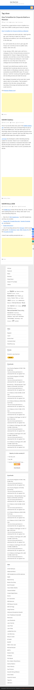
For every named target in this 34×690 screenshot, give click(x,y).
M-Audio (22, 228)
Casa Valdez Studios (12, 587)
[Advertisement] (17, 102)
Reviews (9, 276)
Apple (8, 577)
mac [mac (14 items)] (17, 300)
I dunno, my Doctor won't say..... (16, 462)
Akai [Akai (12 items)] (8, 291)
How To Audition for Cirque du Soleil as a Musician (15, 31)
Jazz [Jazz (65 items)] (9, 300)
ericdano (13, 22)
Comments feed (11, 341)
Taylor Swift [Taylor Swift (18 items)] (15, 316)
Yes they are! (12, 456)
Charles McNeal (11, 590)
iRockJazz (9, 617)
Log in (8, 335)
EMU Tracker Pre (24, 230)
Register (9, 333)
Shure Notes (10, 674)
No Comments (21, 122)
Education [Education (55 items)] (10, 296)
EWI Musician (10, 601)
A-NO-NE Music (11, 568)
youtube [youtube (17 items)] (17, 321)
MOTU (9, 650)
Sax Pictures (10, 669)
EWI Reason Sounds (12, 604)
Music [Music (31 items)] (23, 302)
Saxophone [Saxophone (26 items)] (10, 312)
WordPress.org (11, 344)
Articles (5, 114)
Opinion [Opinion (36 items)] (12, 306)
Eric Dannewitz (11, 598)
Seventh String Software (13, 672)
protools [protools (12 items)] (14, 308)
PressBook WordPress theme (27, 688)
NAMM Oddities (7, 120)
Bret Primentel (10, 585)
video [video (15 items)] (21, 318)
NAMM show (7, 209)
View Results (17, 467)
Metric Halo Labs (11, 644)
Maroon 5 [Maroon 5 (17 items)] (9, 302)
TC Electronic (12, 230)
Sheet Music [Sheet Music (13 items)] (16, 312)
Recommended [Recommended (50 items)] (12, 310)
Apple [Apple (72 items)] (12, 291)
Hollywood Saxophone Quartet (15, 612)
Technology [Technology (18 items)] (17, 318)
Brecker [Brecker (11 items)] (13, 293)
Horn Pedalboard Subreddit (14, 615)
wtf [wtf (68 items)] (13, 321)
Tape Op (9, 680)
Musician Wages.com (9, 90)
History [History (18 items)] (9, 298)
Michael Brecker (11, 647)
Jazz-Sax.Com (14, 2)
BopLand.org (10, 579)
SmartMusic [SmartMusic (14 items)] (18, 314)
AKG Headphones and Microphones (16, 574)
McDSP (9, 642)
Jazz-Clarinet (10, 623)
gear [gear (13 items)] (22, 295)
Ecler (18, 230)
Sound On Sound (11, 677)
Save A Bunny (10, 666)
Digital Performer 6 (8, 225)
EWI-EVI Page (10, 606)
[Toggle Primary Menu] (31, 7)
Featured (9, 271)
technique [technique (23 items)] (21, 316)
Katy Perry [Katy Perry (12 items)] (13, 300)
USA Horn (9, 682)
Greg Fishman (10, 609)
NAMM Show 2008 (8, 204)
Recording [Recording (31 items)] (21, 310)
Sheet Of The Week (12, 281)
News (4, 259)
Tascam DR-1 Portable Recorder (11, 221)
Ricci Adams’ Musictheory (13, 661)
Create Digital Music (12, 593)
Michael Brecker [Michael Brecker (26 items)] (16, 302)
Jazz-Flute (10, 625)
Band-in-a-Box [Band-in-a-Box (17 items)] (20, 291)
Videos (8, 198)
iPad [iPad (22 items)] (17, 298)
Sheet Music (10, 279)
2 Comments (20, 22)
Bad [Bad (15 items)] (15, 291)
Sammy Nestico (11, 663)
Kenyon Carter (11, 636)
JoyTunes (4, 139)
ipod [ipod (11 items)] (19, 298)
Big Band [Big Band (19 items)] (9, 293)
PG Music (9, 655)
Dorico (9, 596)
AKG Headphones (14, 217)
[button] (33, 229)
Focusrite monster (8, 231)
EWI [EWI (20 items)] (16, 295)
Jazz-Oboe (10, 628)
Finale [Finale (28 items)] (19, 295)
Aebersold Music (11, 571)
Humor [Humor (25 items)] (13, 298)
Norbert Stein (10, 653)
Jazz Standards (11, 620)
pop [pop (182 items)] (24, 305)
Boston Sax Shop (11, 582)
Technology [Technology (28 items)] (10, 318)
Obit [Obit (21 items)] (8, 306)
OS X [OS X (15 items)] (16, 305)
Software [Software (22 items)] (9, 316)
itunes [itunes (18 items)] (22, 298)
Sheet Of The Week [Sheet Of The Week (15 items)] (11, 314)
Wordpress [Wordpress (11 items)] (9, 321)
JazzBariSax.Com (11, 631)
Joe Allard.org (10, 634)
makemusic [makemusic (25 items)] (21, 300)
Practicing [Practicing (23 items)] (10, 308)
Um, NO (10, 459)
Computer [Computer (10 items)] (17, 293)
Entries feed (10, 338)
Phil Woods (10, 658)
